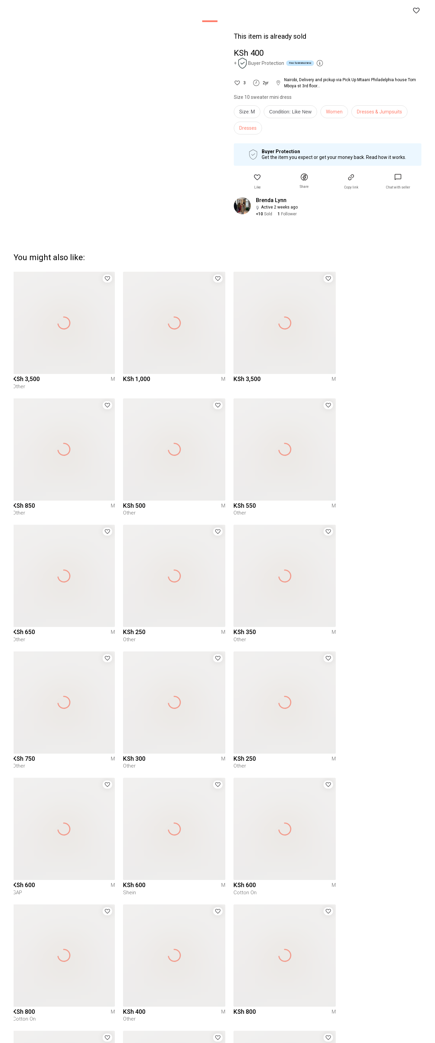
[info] (292, 113)
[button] (416, 10)
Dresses (248, 128)
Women (334, 111)
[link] (398, 181)
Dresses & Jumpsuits (379, 111)
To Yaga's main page (217, 1029)
